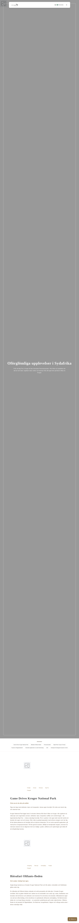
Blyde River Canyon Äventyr (59, 744)
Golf (47, 747)
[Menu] (66, 4)
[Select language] (59, 4)
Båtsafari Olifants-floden (36, 744)
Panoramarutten (47, 744)
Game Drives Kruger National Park (21, 744)
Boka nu (72, 919)
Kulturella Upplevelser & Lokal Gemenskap (34, 747)
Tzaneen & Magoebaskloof (17, 747)
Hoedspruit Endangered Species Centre (59, 747)
